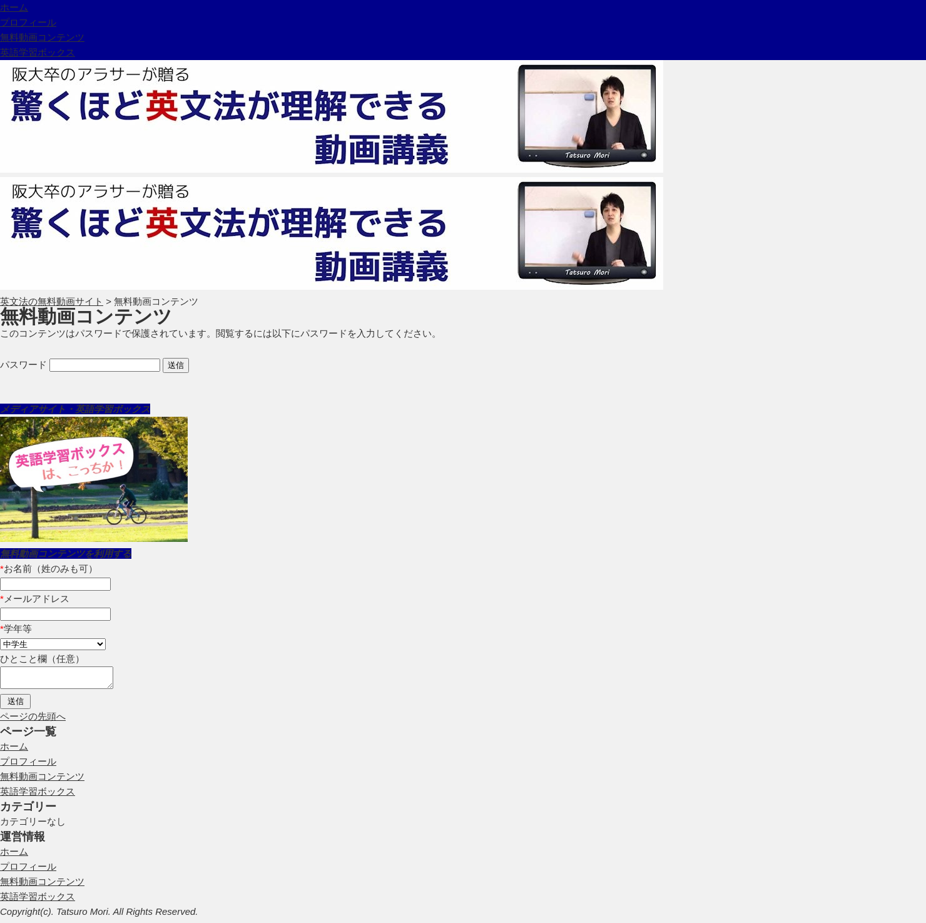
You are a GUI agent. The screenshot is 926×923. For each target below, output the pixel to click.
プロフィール (28, 22)
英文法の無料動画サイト (51, 301)
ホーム (14, 7)
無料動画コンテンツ (42, 37)
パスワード (80, 364)
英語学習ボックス (37, 52)
